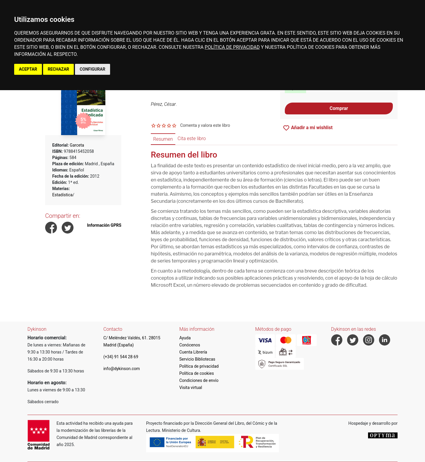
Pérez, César (163, 104)
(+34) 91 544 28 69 (120, 356)
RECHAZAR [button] (58, 69)
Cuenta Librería (193, 352)
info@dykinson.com (121, 368)
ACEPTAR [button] (28, 69)
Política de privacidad (198, 366)
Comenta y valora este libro (205, 125)
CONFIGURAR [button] (92, 69)
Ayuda (185, 337)
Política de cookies (196, 373)
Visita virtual (190, 387)
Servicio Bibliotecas (197, 359)
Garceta (77, 145)
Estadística (62, 194)
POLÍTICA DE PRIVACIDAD (232, 47)
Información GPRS (104, 225)
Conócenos (189, 345)
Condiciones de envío (198, 380)
